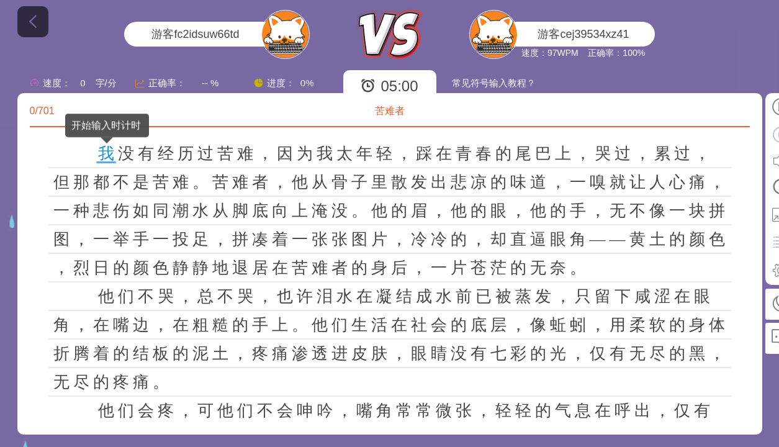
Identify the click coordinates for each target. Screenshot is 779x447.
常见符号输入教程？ (494, 83)
